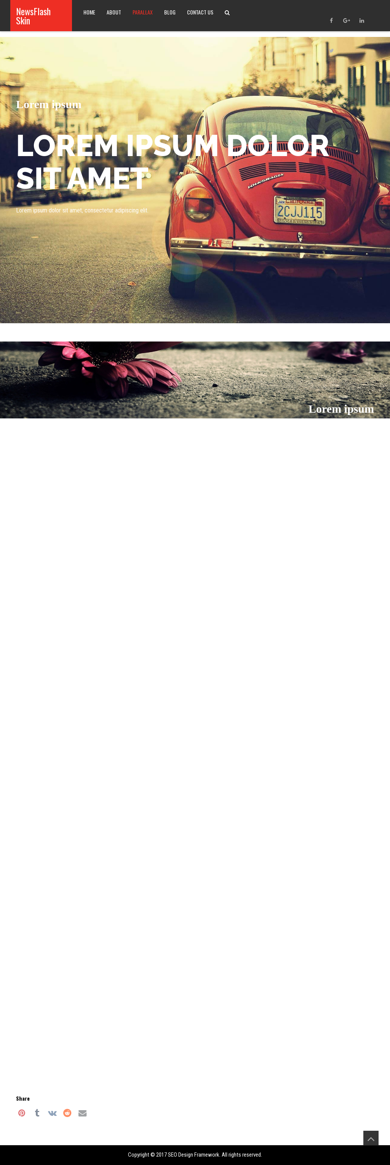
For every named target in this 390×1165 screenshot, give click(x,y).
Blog (170, 12)
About (114, 12)
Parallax (143, 12)
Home (89, 12)
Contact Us (200, 12)
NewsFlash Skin (33, 15)
